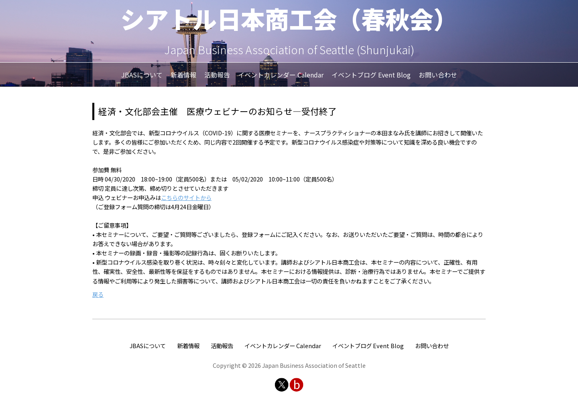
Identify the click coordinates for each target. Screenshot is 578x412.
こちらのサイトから (186, 197)
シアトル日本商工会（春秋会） (289, 18)
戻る (98, 294)
